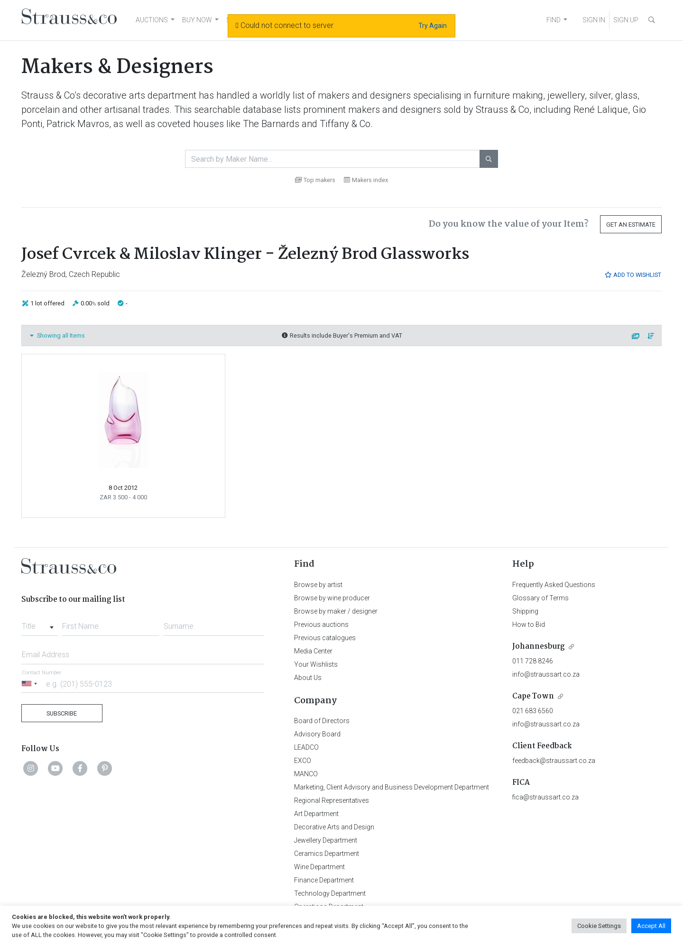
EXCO (302, 760)
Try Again (432, 25)
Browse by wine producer (332, 598)
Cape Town (533, 696)
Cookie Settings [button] (599, 925)
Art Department (316, 813)
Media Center (313, 651)
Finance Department (324, 880)
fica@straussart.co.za (545, 797)
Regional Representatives (331, 800)
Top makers (315, 180)
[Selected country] (31, 683)
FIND (553, 20)
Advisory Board (317, 734)
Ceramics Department (326, 853)
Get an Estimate (630, 224)
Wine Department (319, 867)
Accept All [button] (651, 925)
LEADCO (306, 747)
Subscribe (61, 713)
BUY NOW (197, 20)
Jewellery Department (325, 840)
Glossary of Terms (540, 598)
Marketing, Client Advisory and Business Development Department (391, 787)
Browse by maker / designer (336, 611)
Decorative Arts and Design (334, 827)
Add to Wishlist (632, 274)
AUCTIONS (152, 20)
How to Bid (528, 624)
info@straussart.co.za (546, 674)
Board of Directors (322, 721)
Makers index (366, 180)
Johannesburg (538, 646)
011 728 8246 (532, 661)
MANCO (306, 774)
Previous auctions (321, 624)
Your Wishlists (316, 664)
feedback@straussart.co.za (553, 760)
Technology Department (330, 893)
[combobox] (39, 623)
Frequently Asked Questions (553, 584)
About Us (308, 677)
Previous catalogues (325, 638)
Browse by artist (318, 584)
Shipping (525, 611)
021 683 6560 (532, 711)
